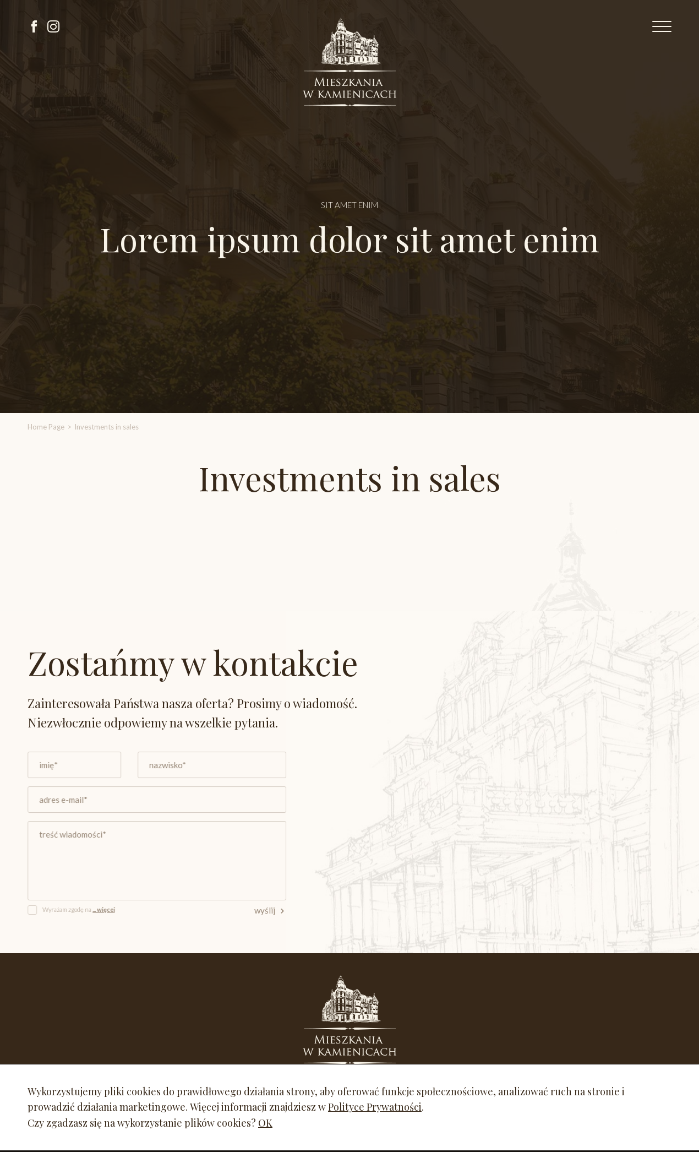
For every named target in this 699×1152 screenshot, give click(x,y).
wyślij (271, 909)
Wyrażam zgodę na (83, 908)
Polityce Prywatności (375, 1106)
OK (265, 1122)
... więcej (107, 908)
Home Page (46, 426)
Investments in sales (106, 426)
